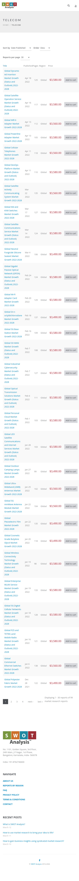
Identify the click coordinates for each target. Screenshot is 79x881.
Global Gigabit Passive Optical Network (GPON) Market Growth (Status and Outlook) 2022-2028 (12, 277)
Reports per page (11, 57)
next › (30, 701)
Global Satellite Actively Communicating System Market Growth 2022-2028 (13, 193)
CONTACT (7, 804)
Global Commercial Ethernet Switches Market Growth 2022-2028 (12, 665)
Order (36, 47)
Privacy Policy (11, 794)
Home (6, 25)
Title (5, 65)
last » (40, 701)
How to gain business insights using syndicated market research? (33, 841)
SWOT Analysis (36, 864)
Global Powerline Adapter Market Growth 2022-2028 (13, 137)
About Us (8, 781)
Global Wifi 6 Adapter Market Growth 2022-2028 (13, 124)
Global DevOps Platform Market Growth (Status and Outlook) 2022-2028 (12, 172)
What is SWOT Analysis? (14, 824)
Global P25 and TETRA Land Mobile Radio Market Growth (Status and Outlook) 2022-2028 (11, 641)
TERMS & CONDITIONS (14, 799)
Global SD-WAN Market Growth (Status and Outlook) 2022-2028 (11, 350)
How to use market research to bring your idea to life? (28, 832)
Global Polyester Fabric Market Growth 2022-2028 (13, 683)
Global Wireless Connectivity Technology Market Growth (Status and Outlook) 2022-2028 (11, 563)
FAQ (5, 790)
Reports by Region (13, 785)
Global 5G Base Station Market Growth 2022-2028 (13, 333)
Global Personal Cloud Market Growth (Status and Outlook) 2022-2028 (11, 420)
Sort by (6, 47)
